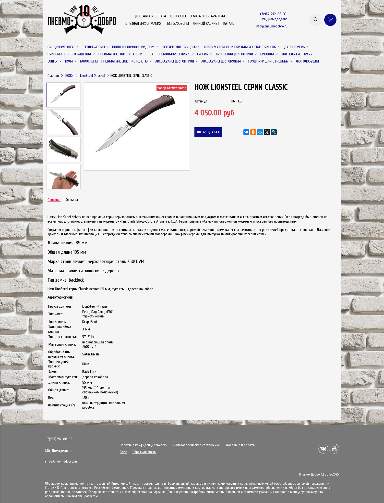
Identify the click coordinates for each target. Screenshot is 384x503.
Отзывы (72, 200)
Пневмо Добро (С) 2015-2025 (319, 474)
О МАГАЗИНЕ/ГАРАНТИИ (207, 16)
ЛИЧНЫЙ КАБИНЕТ (206, 23)
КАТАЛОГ (229, 23)
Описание (54, 200)
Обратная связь (144, 452)
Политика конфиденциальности (144, 445)
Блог (123, 452)
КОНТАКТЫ (178, 16)
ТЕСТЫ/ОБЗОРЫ (177, 23)
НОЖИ (69, 76)
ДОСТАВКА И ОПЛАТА (150, 16)
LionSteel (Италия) (92, 76)
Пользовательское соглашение (196, 445)
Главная (53, 76)
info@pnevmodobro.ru (272, 26)
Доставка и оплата (240, 445)
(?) (73, 405)
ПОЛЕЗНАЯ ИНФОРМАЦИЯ (142, 23)
